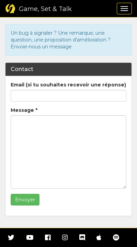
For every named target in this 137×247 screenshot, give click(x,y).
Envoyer (25, 200)
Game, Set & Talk (38, 9)
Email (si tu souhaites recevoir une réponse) (68, 85)
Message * (24, 110)
